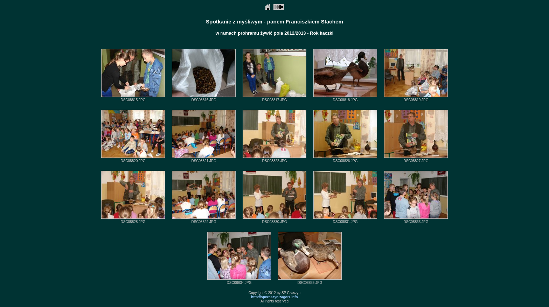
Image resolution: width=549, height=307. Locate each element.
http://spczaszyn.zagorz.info (274, 297)
